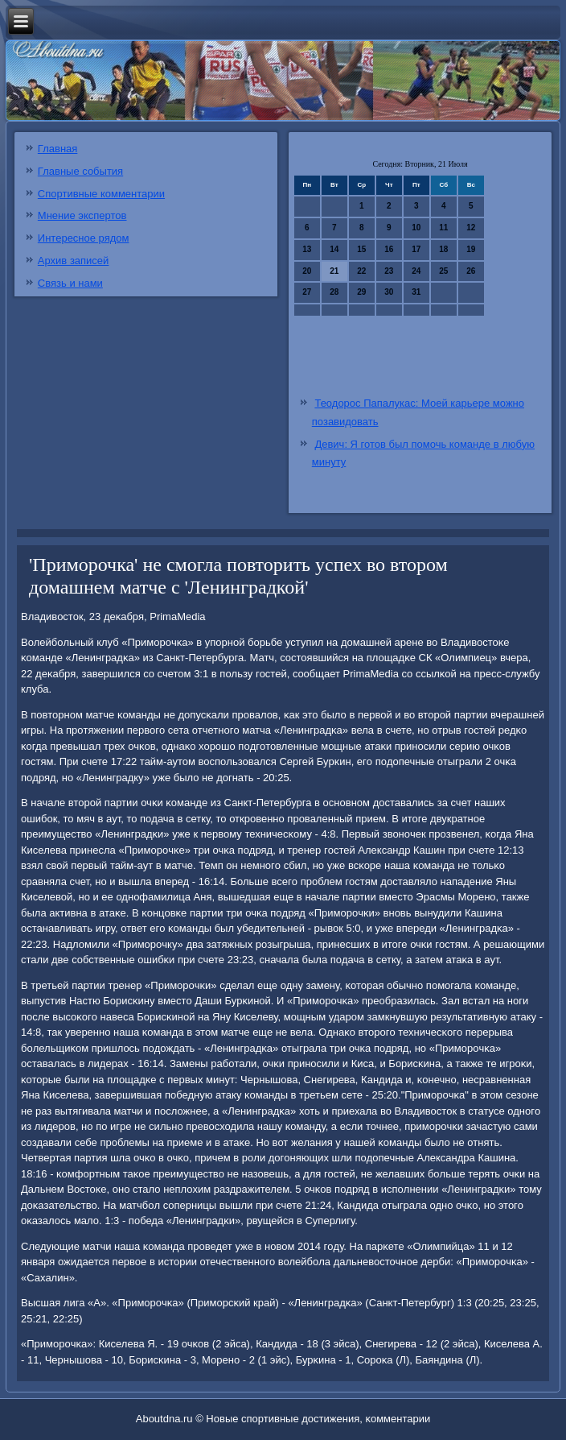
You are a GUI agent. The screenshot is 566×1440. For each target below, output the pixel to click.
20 (306, 271)
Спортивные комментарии (101, 194)
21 (334, 271)
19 (470, 249)
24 (416, 271)
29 (361, 292)
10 (416, 227)
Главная (57, 149)
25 (443, 271)
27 (306, 292)
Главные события (80, 171)
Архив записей (73, 260)
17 (416, 249)
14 (334, 249)
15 (361, 249)
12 (470, 227)
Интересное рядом (83, 238)
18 (443, 249)
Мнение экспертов (82, 215)
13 (306, 249)
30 (388, 292)
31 (416, 292)
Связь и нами (70, 283)
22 (361, 271)
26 (470, 271)
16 (388, 249)
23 (388, 271)
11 (443, 227)
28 (334, 292)
